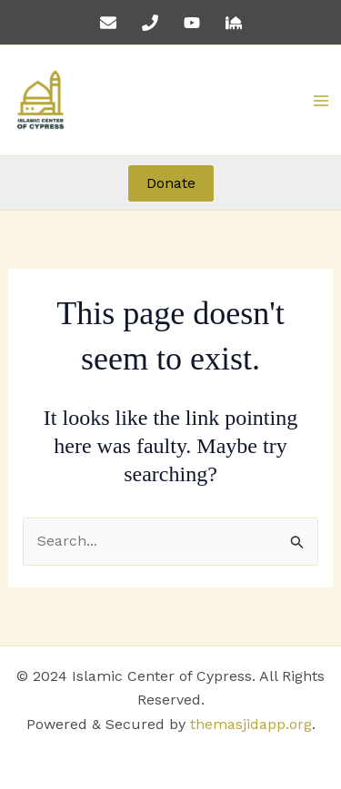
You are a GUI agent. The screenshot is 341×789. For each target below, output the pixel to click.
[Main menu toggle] (321, 101)
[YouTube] (192, 23)
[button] (171, 183)
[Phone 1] (150, 23)
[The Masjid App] (234, 23)
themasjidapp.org (251, 724)
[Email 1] (108, 23)
